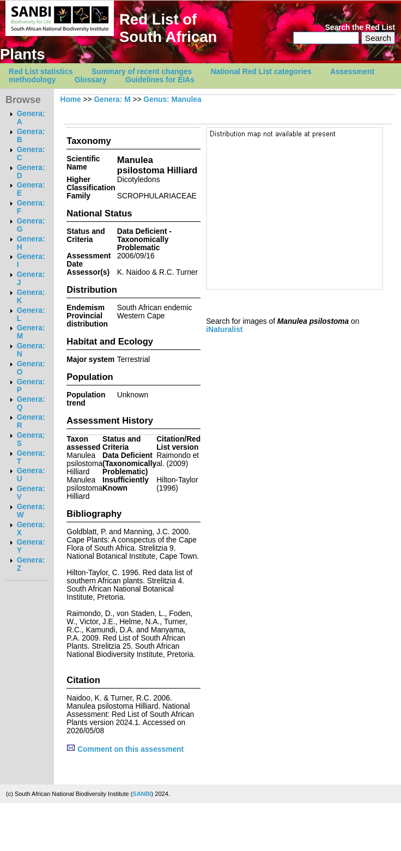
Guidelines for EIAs (160, 80)
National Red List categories (261, 72)
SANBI (141, 793)
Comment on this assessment (125, 749)
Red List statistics (41, 72)
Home (70, 99)
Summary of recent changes (142, 72)
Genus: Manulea (172, 99)
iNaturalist (224, 329)
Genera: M (112, 99)
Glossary (91, 80)
